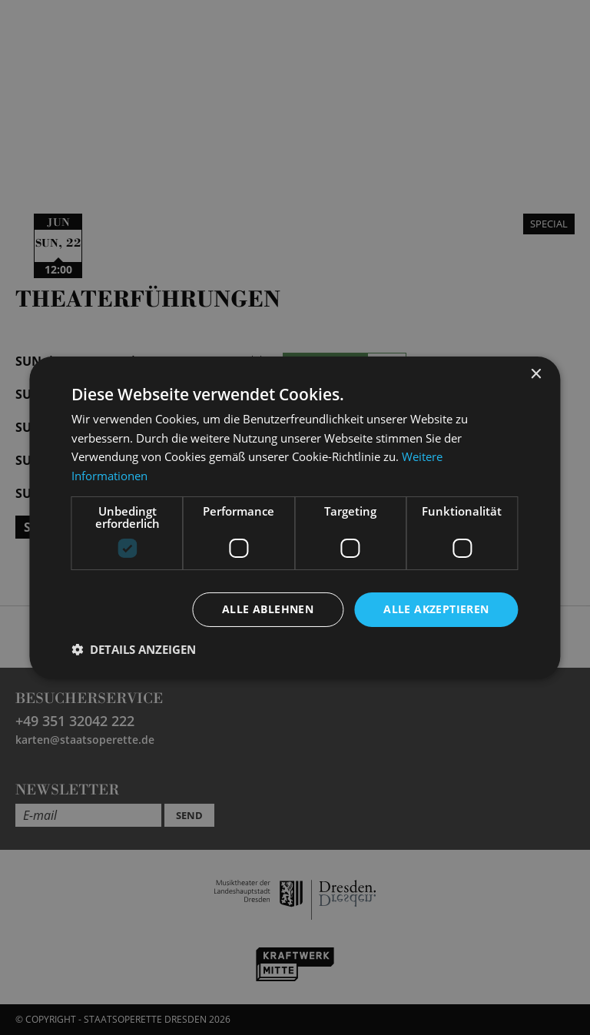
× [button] (536, 374)
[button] (133, 649)
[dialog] (295, 517)
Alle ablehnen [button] (267, 609)
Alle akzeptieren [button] (436, 609)
